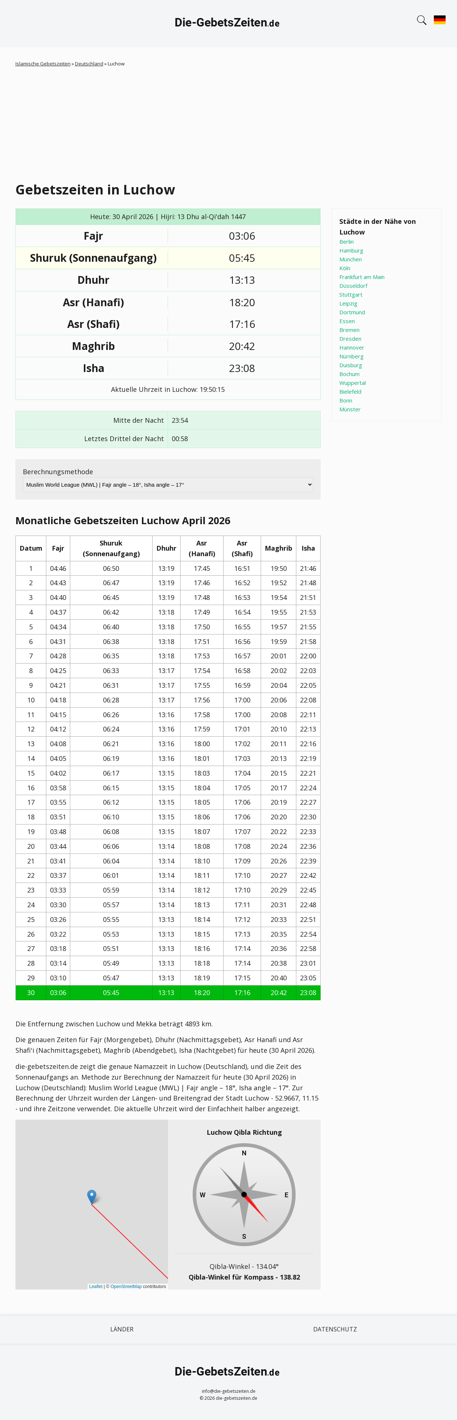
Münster (350, 409)
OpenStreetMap (126, 1286)
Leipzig (348, 303)
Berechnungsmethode (58, 471)
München (350, 259)
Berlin (346, 241)
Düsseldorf (353, 285)
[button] (91, 1197)
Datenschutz (335, 1329)
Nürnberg (351, 356)
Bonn (345, 400)
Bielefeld (350, 391)
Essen (347, 321)
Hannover (351, 347)
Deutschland (89, 63)
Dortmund (352, 312)
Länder (121, 1329)
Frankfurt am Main (362, 276)
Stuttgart (351, 294)
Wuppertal (352, 382)
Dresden (350, 338)
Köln (344, 268)
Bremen (349, 329)
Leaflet (96, 1286)
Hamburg (351, 250)
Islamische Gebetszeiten (43, 63)
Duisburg (350, 365)
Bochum (349, 374)
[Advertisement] (236, 122)
